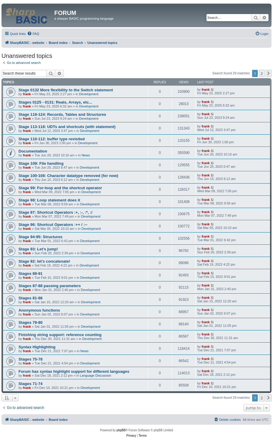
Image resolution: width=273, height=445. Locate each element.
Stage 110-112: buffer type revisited (51, 139)
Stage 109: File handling (41, 163)
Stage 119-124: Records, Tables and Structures (62, 114)
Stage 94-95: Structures (40, 237)
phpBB (121, 430)
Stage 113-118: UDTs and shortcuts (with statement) (66, 126)
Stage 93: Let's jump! (38, 249)
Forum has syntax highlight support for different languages (73, 371)
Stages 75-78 (30, 359)
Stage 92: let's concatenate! (44, 261)
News (86, 155)
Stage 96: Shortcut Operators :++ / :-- (52, 224)
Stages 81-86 (30, 298)
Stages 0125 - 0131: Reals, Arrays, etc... (55, 102)
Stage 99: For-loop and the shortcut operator (60, 188)
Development (88, 94)
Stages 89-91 (30, 273)
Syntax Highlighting (36, 347)
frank (27, 94)
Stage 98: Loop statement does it (49, 200)
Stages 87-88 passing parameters (49, 286)
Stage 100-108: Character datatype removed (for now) (68, 175)
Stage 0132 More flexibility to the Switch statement (65, 90)
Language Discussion (95, 375)
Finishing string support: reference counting (59, 334)
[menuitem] (33, 33)
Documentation (32, 151)
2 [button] (262, 73)
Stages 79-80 (30, 322)
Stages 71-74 (30, 383)
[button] (269, 73)
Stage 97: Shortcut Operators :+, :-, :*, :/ (55, 212)
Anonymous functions (39, 310)
